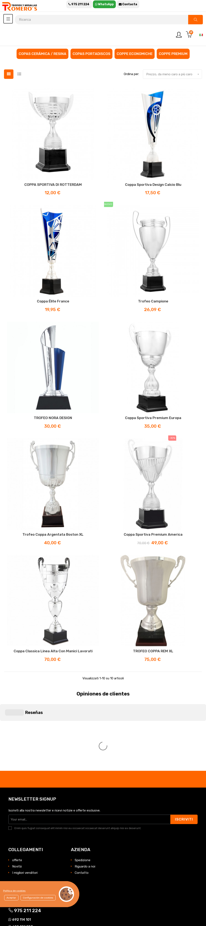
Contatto (82, 796)
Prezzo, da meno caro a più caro (174, 74)
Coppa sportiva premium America (153, 534)
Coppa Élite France (53, 301)
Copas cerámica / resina (42, 54)
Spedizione (82, 784)
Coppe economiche (135, 54)
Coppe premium (173, 54)
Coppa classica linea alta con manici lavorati (53, 651)
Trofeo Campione (153, 301)
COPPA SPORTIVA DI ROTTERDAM (53, 184)
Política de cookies (14, 890)
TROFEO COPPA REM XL (153, 651)
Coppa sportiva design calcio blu (153, 184)
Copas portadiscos (91, 54)
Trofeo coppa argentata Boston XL (52, 534)
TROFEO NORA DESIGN (53, 418)
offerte (17, 784)
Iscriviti (184, 743)
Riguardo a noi (85, 790)
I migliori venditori (25, 796)
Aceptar (11, 897)
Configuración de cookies (38, 897)
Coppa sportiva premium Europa (153, 418)
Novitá (17, 790)
